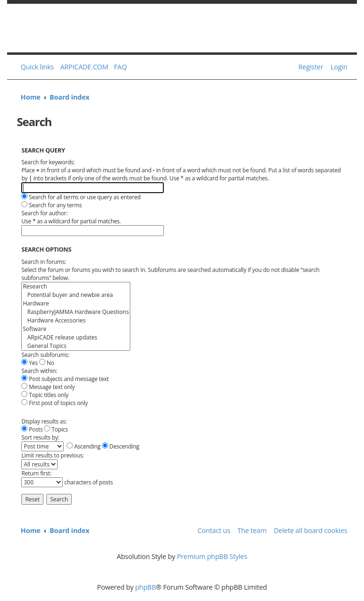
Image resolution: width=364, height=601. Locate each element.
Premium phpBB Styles (212, 556)
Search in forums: (43, 262)
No (46, 363)
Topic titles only (44, 395)
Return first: (36, 473)
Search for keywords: (48, 162)
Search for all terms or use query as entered (80, 197)
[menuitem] (118, 67)
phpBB (145, 587)
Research (76, 286)
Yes (29, 363)
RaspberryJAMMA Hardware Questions (76, 312)
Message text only (48, 387)
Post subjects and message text (65, 379)
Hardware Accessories (76, 320)
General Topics (76, 346)
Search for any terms (51, 205)
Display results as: (44, 421)
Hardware (76, 303)
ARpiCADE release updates (76, 337)
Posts (31, 429)
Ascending (84, 446)
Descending (120, 446)
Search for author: (44, 213)
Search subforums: (45, 355)
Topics (56, 429)
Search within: (39, 371)
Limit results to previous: (52, 455)
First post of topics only (54, 403)
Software (76, 329)
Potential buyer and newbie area (76, 295)
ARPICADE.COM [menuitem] (84, 66)
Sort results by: (40, 437)
